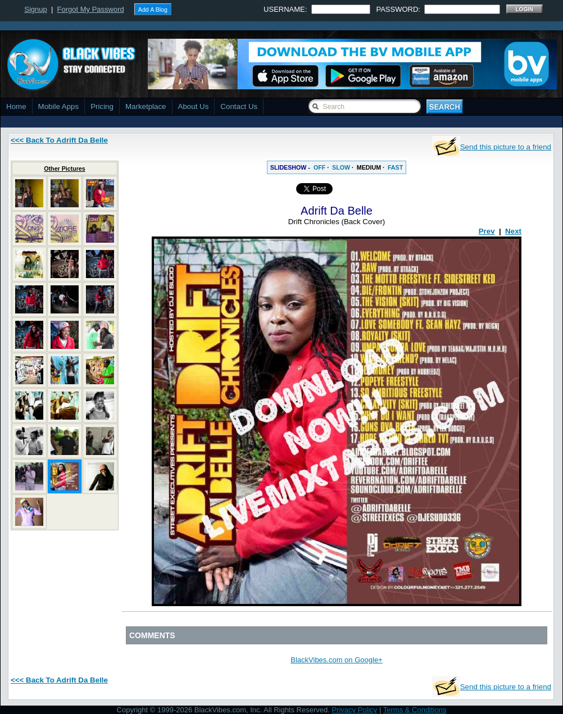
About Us (193, 106)
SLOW (341, 167)
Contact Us (238, 106)
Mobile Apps (58, 106)
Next (513, 231)
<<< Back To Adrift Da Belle (59, 140)
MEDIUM (369, 167)
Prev (487, 231)
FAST (395, 167)
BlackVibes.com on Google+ (336, 660)
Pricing (101, 106)
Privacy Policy (354, 710)
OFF (319, 167)
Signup (35, 9)
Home (16, 106)
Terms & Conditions (415, 710)
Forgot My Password (90, 9)
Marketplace (145, 106)
